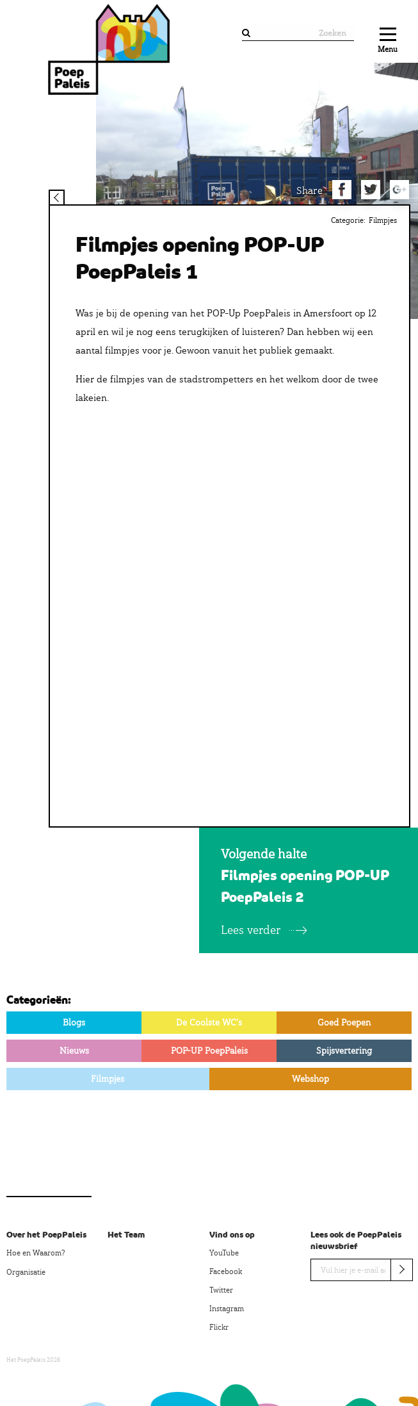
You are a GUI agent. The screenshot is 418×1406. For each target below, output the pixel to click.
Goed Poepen (344, 1022)
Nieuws (74, 1050)
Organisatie (25, 1272)
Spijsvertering (344, 1050)
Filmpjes (383, 220)
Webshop (310, 1078)
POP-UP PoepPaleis (209, 1050)
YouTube (224, 1253)
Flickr (219, 1327)
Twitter (221, 1290)
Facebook (225, 1271)
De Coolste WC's (209, 1022)
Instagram (226, 1309)
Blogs (74, 1022)
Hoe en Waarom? (35, 1253)
